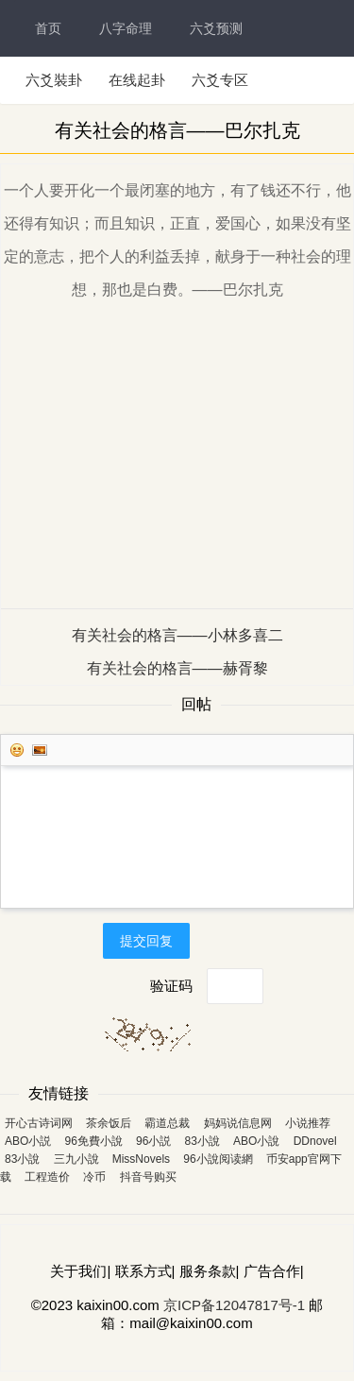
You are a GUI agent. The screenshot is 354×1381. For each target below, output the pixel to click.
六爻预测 (216, 28)
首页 (48, 28)
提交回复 (146, 940)
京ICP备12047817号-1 (234, 1305)
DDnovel (315, 1141)
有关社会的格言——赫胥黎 (177, 668)
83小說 (202, 1141)
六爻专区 (220, 80)
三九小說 (76, 1159)
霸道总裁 (167, 1123)
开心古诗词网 (39, 1123)
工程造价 (47, 1177)
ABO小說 (256, 1141)
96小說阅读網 (217, 1159)
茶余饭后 (108, 1123)
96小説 (153, 1141)
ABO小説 (28, 1141)
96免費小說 (94, 1141)
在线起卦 (137, 80)
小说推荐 (307, 1123)
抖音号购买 (148, 1177)
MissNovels (141, 1159)
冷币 (94, 1177)
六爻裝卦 (53, 80)
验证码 (171, 986)
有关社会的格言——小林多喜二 (177, 635)
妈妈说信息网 (238, 1123)
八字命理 (125, 28)
